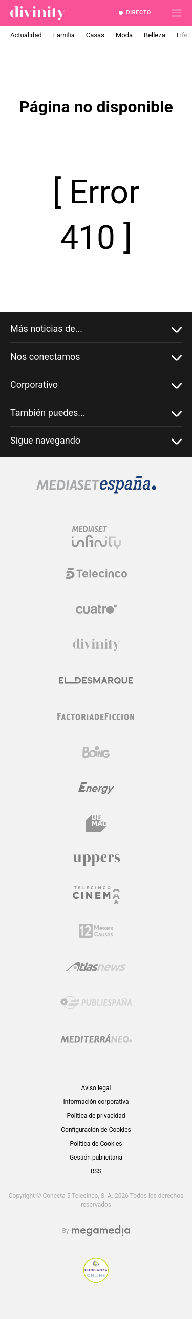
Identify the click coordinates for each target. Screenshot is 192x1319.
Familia (64, 35)
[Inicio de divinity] (37, 13)
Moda (124, 35)
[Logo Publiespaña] (96, 1002)
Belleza (154, 35)
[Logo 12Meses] (96, 931)
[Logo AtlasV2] (96, 966)
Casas (95, 35)
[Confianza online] (96, 1280)
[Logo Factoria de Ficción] (96, 716)
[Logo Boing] (96, 752)
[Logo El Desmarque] (96, 680)
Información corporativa (96, 1101)
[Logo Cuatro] (96, 609)
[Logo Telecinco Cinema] (96, 895)
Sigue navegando (96, 441)
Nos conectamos (96, 357)
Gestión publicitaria (96, 1157)
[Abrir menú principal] (177, 13)
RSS (96, 1171)
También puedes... (96, 413)
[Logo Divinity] (96, 645)
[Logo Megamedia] (101, 1230)
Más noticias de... (96, 329)
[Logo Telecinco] (96, 573)
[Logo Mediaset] (96, 491)
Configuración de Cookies (96, 1129)
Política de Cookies (96, 1143)
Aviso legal (96, 1088)
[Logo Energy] (96, 788)
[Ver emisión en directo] (135, 13)
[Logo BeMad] (96, 824)
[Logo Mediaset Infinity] (96, 537)
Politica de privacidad (96, 1115)
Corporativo (96, 385)
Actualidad (26, 35)
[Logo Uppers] (96, 859)
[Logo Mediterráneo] (96, 1038)
